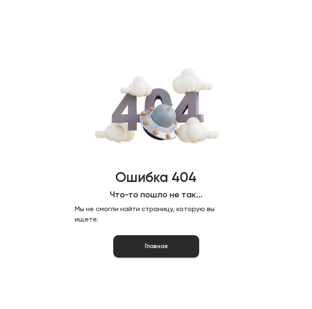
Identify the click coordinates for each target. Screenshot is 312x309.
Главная (156, 246)
